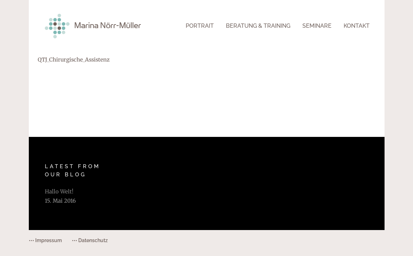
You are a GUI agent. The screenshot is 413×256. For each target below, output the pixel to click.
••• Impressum (45, 240)
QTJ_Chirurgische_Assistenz (74, 59)
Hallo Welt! (59, 191)
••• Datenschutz (90, 240)
